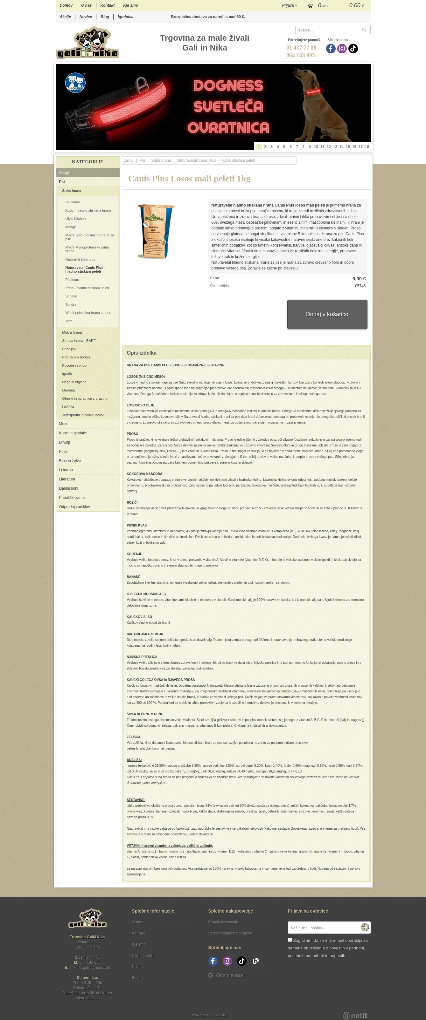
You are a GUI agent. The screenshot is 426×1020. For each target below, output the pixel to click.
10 (316, 147)
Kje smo (130, 5)
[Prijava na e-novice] (365, 927)
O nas (86, 5)
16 (354, 147)
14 (341, 147)
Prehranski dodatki (76, 357)
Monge (71, 227)
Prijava (289, 5)
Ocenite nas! (226, 975)
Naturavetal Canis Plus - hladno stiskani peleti (86, 269)
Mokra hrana (72, 332)
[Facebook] (331, 48)
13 (335, 147)
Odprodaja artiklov (74, 507)
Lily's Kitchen (76, 219)
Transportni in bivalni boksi (83, 415)
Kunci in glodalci (73, 433)
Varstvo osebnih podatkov (230, 933)
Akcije (65, 17)
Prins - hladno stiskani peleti (87, 288)
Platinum (72, 280)
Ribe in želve (70, 461)
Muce (63, 424)
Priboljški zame (72, 497)
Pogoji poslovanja (223, 922)
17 (361, 147)
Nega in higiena (74, 382)
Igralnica (125, 17)
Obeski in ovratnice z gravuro (85, 398)
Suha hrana (71, 191)
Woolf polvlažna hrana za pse (88, 313)
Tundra (71, 304)
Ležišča (68, 407)
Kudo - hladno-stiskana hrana (88, 210)
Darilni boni (68, 488)
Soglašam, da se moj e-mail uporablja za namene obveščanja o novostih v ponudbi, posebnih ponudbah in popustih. (328, 948)
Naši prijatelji (143, 955)
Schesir (71, 296)
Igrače (67, 374)
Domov (66, 5)
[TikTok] (354, 48)
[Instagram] (342, 48)
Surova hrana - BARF (79, 341)
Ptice (63, 451)
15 (348, 147)
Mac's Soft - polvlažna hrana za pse (90, 237)
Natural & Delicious (80, 259)
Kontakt (108, 5)
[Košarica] (336, 5)
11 (322, 147)
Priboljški (69, 349)
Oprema (68, 390)
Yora (69, 321)
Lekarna (66, 470)
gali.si (129, 160)
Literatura (67, 479)
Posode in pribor (75, 365)
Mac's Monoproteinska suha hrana (87, 249)
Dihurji (64, 442)
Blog (105, 17)
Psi (62, 182)
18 (367, 147)
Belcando (73, 202)
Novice (86, 17)
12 (329, 147)
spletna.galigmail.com (89, 967)
